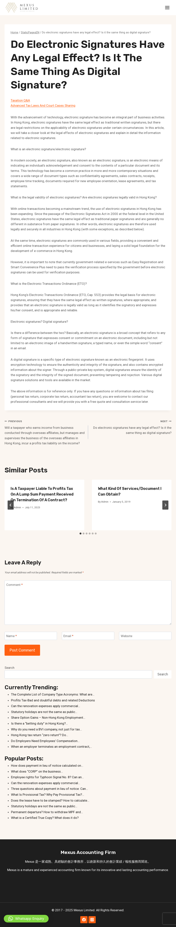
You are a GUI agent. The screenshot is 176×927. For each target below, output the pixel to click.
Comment (14, 584)
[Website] (145, 636)
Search (9, 668)
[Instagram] (91, 919)
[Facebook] (83, 919)
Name (11, 636)
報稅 (128, 861)
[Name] (31, 636)
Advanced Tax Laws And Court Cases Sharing (43, 105)
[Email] (88, 636)
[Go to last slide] (11, 505)
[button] (26, 918)
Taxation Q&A (20, 100)
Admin (17, 507)
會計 (70, 861)
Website (126, 636)
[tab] (80, 533)
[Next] (165, 505)
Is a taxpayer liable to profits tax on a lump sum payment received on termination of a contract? (42, 494)
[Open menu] (167, 7)
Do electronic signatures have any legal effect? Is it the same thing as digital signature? (131, 427)
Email (68, 636)
